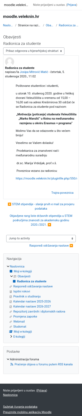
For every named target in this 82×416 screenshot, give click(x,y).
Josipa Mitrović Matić (34, 72)
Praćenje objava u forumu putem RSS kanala (41, 364)
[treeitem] (41, 301)
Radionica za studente (69, 25)
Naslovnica (8, 25)
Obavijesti (50, 25)
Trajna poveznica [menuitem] (62, 193)
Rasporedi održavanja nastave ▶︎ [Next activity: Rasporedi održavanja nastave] (51, 245)
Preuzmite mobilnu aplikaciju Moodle (27, 412)
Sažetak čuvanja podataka (20, 407)
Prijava (71, 5)
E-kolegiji (19, 336)
